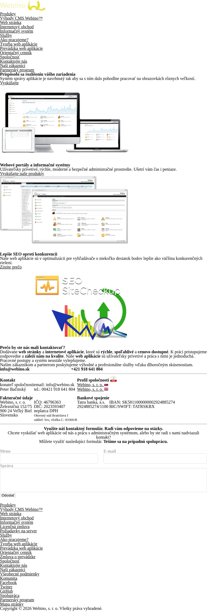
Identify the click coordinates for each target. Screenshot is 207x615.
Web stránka (10, 22)
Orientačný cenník (16, 52)
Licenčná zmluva (15, 531)
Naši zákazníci (12, 65)
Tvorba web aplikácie (18, 44)
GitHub (6, 595)
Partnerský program (17, 70)
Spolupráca (9, 599)
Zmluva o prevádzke (18, 561)
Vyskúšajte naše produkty (22, 173)
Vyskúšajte (9, 83)
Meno (5, 451)
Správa (6, 466)
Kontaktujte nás (13, 61)
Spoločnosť (10, 57)
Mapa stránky (12, 608)
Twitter (6, 591)
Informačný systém (16, 31)
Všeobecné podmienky (19, 578)
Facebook (8, 587)
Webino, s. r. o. (92, 384)
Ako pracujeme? (14, 39)
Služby (6, 35)
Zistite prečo (11, 267)
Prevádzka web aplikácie (21, 48)
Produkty (8, 14)
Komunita (8, 582)
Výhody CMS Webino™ (21, 18)
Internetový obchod (17, 27)
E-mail (110, 451)
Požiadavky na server (18, 535)
